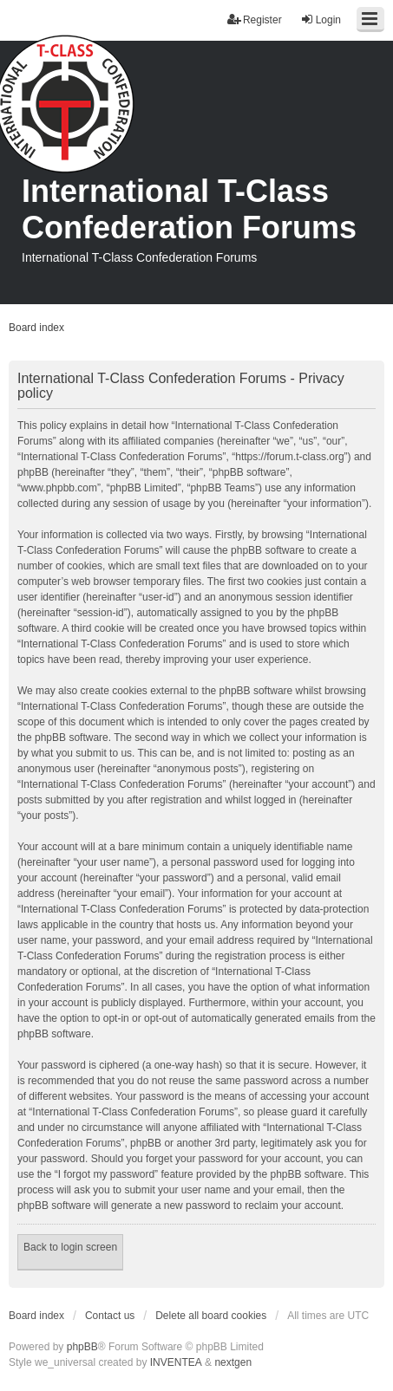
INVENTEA (176, 1362)
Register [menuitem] (254, 19)
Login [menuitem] (320, 19)
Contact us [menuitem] (109, 1316)
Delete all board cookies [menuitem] (210, 1316)
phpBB (82, 1347)
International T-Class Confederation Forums (189, 209)
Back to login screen (70, 1247)
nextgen (233, 1362)
